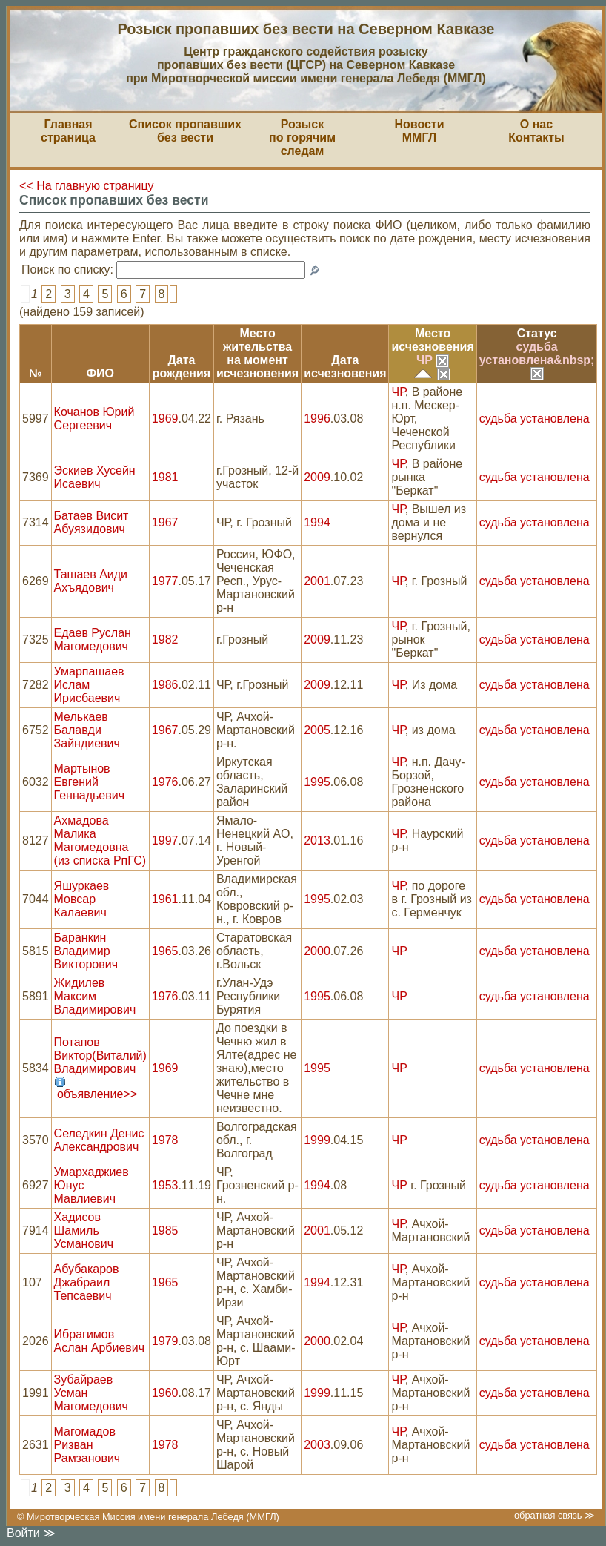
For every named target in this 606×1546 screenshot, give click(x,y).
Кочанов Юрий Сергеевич (94, 419)
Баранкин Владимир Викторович (86, 951)
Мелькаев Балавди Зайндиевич (87, 730)
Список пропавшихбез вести (185, 131)
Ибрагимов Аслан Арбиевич (99, 1341)
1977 (165, 581)
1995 (317, 782)
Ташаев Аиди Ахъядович (90, 581)
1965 (165, 951)
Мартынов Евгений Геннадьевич (89, 782)
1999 (317, 1140)
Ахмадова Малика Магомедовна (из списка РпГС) (100, 840)
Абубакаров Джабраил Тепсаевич (86, 1282)
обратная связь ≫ (554, 1515)
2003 (317, 1444)
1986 (165, 684)
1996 (317, 418)
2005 (317, 730)
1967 (165, 522)
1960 (165, 1393)
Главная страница (68, 131)
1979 (165, 1341)
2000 (317, 951)
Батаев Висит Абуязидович (91, 522)
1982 (165, 639)
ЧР (432, 360)
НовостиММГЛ (419, 131)
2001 (317, 581)
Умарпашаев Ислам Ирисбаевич (89, 684)
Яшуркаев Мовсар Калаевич (82, 899)
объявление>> (97, 1094)
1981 (165, 477)
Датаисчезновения (345, 367)
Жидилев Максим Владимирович (95, 996)
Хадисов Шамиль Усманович (84, 1230)
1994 (317, 522)
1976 (165, 782)
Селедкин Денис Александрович (99, 1140)
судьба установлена (534, 418)
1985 (165, 1230)
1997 (165, 840)
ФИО (100, 373)
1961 (165, 899)
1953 (165, 1185)
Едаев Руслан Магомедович (92, 640)
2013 (317, 840)
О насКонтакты (536, 131)
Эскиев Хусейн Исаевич (95, 477)
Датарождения (182, 367)
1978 (165, 1140)
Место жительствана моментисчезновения (257, 353)
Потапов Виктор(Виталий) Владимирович (100, 1055)
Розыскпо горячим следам (302, 137)
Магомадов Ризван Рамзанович (87, 1444)
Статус (537, 333)
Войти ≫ (31, 1533)
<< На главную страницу (86, 185)
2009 (317, 477)
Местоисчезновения (432, 340)
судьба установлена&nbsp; (537, 359)
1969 (165, 418)
